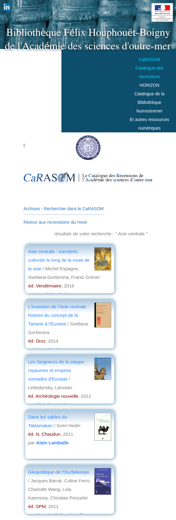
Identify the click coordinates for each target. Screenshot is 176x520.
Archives (32, 208)
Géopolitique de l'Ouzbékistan (58, 472)
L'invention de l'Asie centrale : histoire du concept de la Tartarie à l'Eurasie (58, 315)
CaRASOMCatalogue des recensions (149, 68)
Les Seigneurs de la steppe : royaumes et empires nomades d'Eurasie (57, 370)
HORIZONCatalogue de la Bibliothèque (149, 94)
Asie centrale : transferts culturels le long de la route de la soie (59, 260)
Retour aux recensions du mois (55, 222)
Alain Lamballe (52, 442)
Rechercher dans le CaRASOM (74, 208)
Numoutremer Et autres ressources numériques (149, 119)
